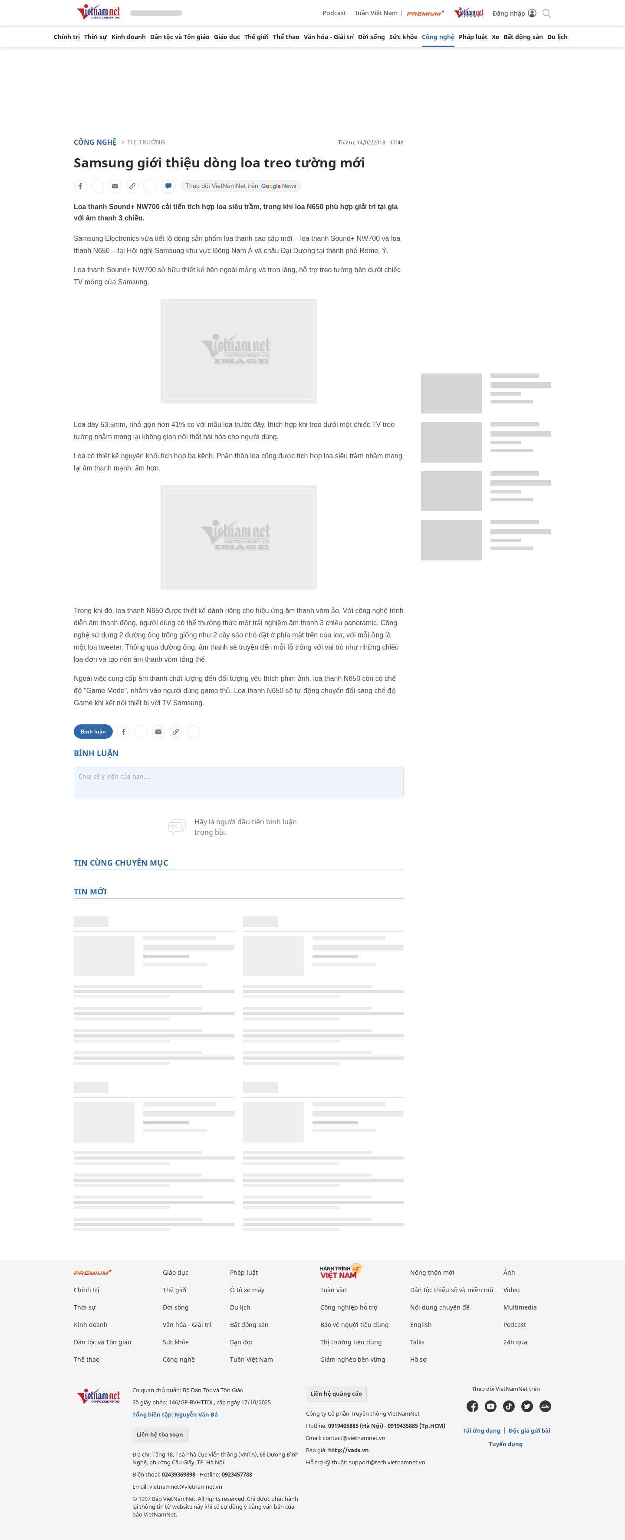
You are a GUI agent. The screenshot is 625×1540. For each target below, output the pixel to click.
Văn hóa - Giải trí (329, 37)
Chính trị (67, 37)
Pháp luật (473, 37)
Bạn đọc (241, 1342)
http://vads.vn (348, 1450)
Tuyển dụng (506, 1444)
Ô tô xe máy (247, 1290)
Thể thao (286, 37)
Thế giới (256, 37)
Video (511, 1290)
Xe (495, 37)
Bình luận (93, 731)
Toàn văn (333, 1290)
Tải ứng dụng (481, 1430)
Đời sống (371, 37)
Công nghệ (438, 37)
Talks (417, 1342)
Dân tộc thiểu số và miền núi (451, 1290)
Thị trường (146, 142)
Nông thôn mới (432, 1272)
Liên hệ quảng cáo (336, 1393)
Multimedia (520, 1307)
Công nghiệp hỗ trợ (349, 1307)
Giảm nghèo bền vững (352, 1359)
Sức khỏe (403, 37)
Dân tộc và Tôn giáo (180, 37)
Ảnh (509, 1272)
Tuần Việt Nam (376, 13)
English (421, 1324)
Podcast (334, 13)
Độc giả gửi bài (529, 1430)
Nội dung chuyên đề (440, 1307)
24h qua (515, 1342)
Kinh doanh (129, 37)
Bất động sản (523, 37)
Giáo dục (227, 37)
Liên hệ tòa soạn (160, 1434)
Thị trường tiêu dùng (351, 1342)
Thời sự (95, 37)
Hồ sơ (418, 1359)
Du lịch (557, 37)
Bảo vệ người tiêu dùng (354, 1324)
